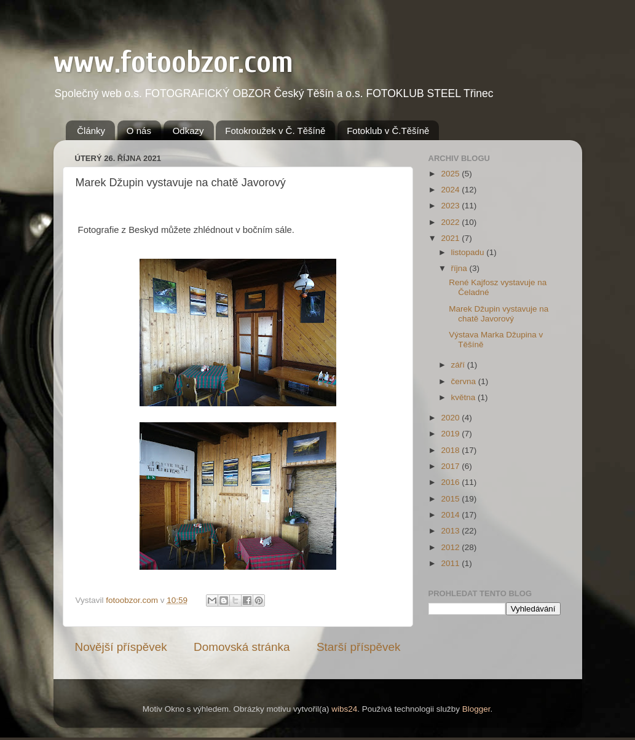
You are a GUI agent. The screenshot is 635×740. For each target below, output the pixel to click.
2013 (451, 530)
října (460, 268)
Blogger (476, 709)
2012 (451, 547)
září (459, 364)
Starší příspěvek (359, 646)
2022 (451, 222)
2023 (451, 205)
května (464, 397)
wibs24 (344, 709)
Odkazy (188, 130)
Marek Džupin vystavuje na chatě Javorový (498, 313)
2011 (451, 563)
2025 (451, 173)
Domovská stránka (242, 646)
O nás (139, 130)
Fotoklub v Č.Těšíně (388, 130)
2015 (451, 498)
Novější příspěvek (121, 646)
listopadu (469, 252)
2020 (451, 417)
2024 (451, 189)
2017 (451, 466)
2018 (451, 450)
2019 (451, 433)
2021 (451, 238)
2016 (451, 482)
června (464, 381)
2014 (451, 514)
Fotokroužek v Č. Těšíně (275, 130)
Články (91, 130)
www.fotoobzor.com (173, 62)
